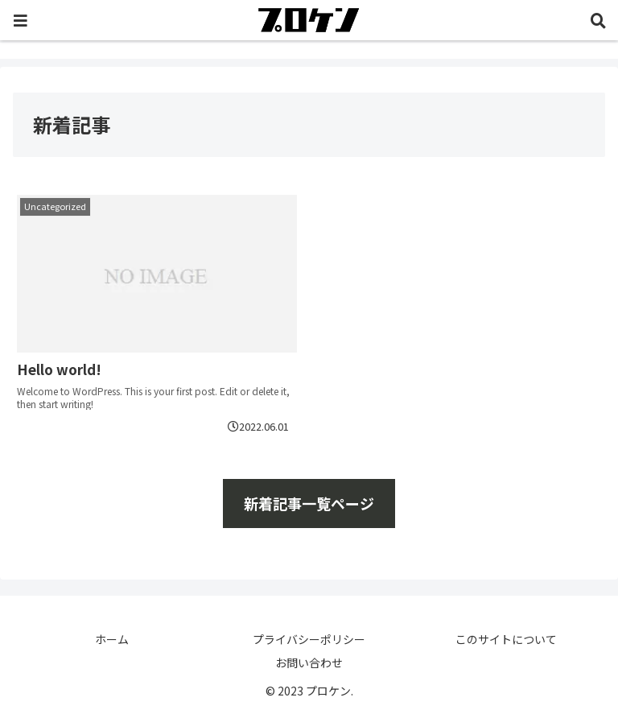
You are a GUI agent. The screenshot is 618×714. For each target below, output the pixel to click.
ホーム (112, 639)
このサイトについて (506, 639)
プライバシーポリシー (309, 639)
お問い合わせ (309, 662)
